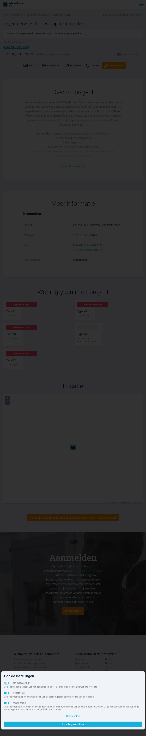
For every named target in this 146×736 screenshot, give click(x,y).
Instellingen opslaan (73, 724)
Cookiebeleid (73, 716)
